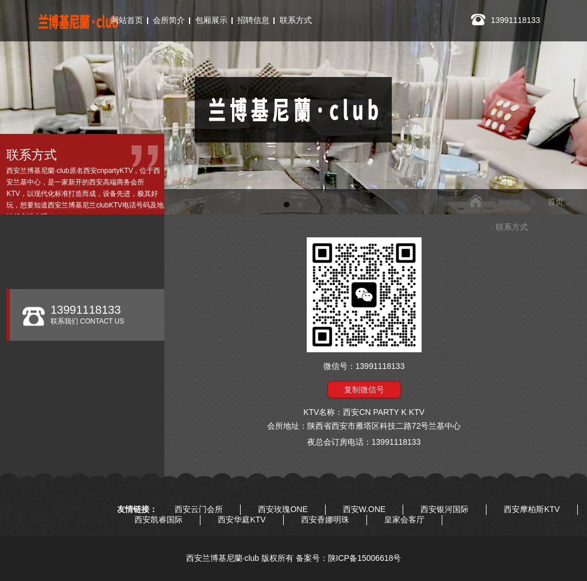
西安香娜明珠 (325, 519)
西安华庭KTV (241, 519)
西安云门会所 (199, 509)
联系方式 (512, 227)
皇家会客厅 (404, 519)
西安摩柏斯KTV (531, 509)
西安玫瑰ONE (282, 509)
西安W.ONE (364, 509)
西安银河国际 (444, 509)
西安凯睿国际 (158, 519)
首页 (555, 201)
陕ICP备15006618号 (364, 558)
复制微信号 (364, 389)
